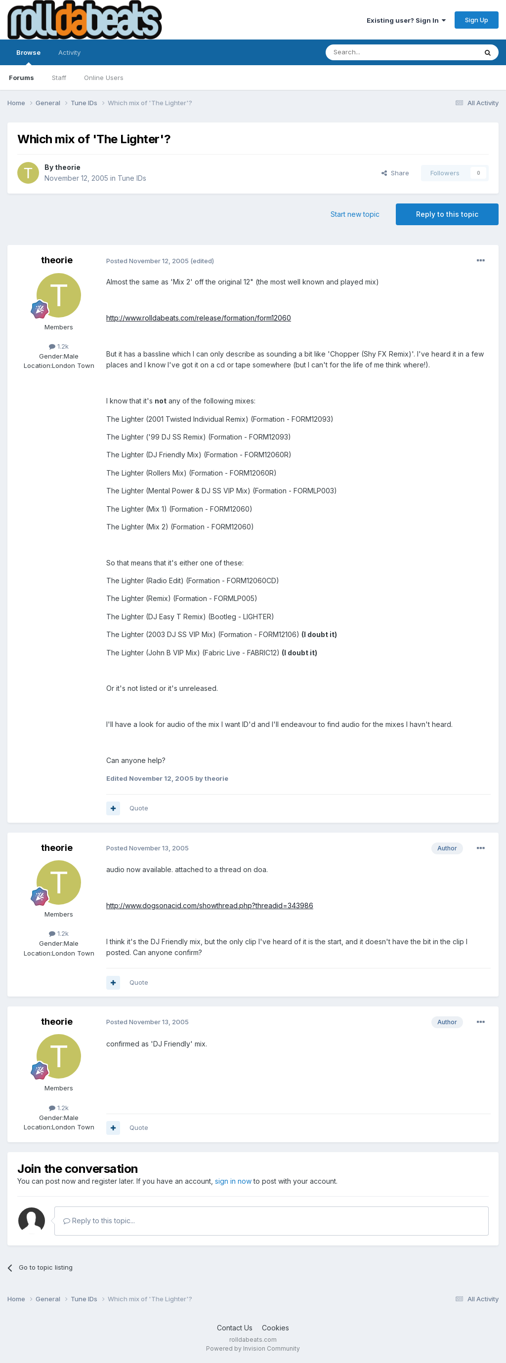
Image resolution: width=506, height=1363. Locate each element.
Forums (21, 77)
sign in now (233, 1181)
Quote (138, 808)
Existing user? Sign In (406, 20)
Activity (69, 52)
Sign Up (476, 20)
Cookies (275, 1327)
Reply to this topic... (99, 1220)
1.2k (59, 346)
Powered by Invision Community (253, 1348)
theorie (68, 167)
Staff (59, 77)
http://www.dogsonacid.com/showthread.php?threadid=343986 (209, 905)
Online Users (104, 77)
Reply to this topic (447, 214)
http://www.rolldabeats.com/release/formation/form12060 (198, 318)
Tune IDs (132, 178)
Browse (28, 56)
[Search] (376, 52)
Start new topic (355, 214)
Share (395, 173)
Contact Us (235, 1327)
